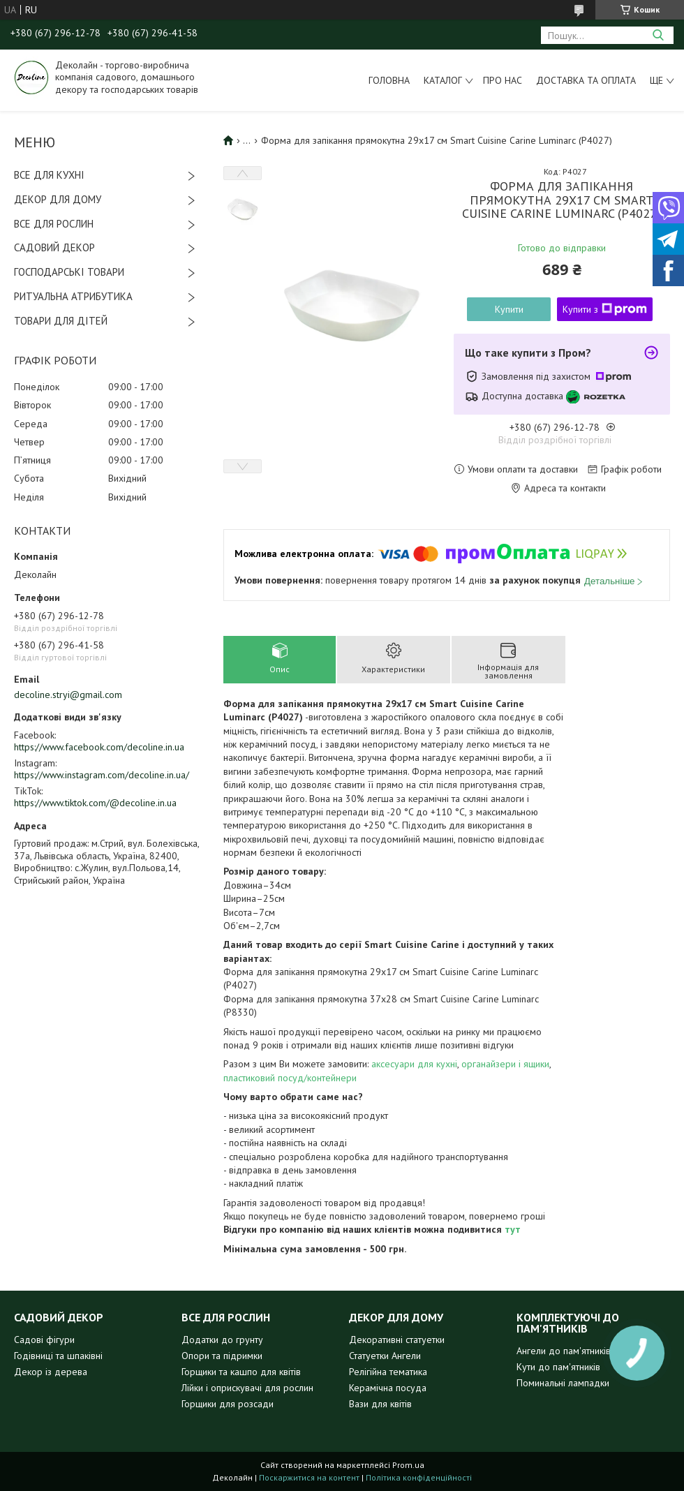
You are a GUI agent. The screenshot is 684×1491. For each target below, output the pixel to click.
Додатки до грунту (222, 1339)
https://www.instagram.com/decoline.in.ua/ (101, 775)
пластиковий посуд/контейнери (290, 1077)
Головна (389, 80)
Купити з (605, 309)
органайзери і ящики (505, 1064)
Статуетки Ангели (385, 1355)
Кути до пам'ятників (558, 1366)
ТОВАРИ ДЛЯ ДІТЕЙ (60, 320)
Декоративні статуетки (397, 1339)
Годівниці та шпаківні (58, 1355)
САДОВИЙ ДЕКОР (54, 247)
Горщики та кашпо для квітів (241, 1371)
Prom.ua (408, 1465)
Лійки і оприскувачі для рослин (247, 1387)
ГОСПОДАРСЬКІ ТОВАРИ (69, 272)
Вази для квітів (380, 1403)
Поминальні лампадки (562, 1383)
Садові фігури (44, 1339)
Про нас (502, 80)
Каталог (443, 80)
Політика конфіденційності (419, 1477)
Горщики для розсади (227, 1403)
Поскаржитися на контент (309, 1477)
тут (513, 1229)
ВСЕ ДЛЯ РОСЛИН (54, 223)
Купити (509, 309)
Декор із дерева (50, 1371)
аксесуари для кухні (414, 1064)
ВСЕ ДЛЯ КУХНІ (49, 174)
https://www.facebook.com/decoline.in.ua (99, 747)
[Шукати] (658, 35)
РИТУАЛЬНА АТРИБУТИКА (73, 296)
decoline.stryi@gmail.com (68, 694)
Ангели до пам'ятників (563, 1350)
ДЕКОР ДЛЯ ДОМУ (57, 199)
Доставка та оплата (586, 80)
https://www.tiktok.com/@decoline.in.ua (95, 802)
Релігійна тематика (388, 1371)
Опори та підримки (221, 1355)
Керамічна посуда (387, 1387)
